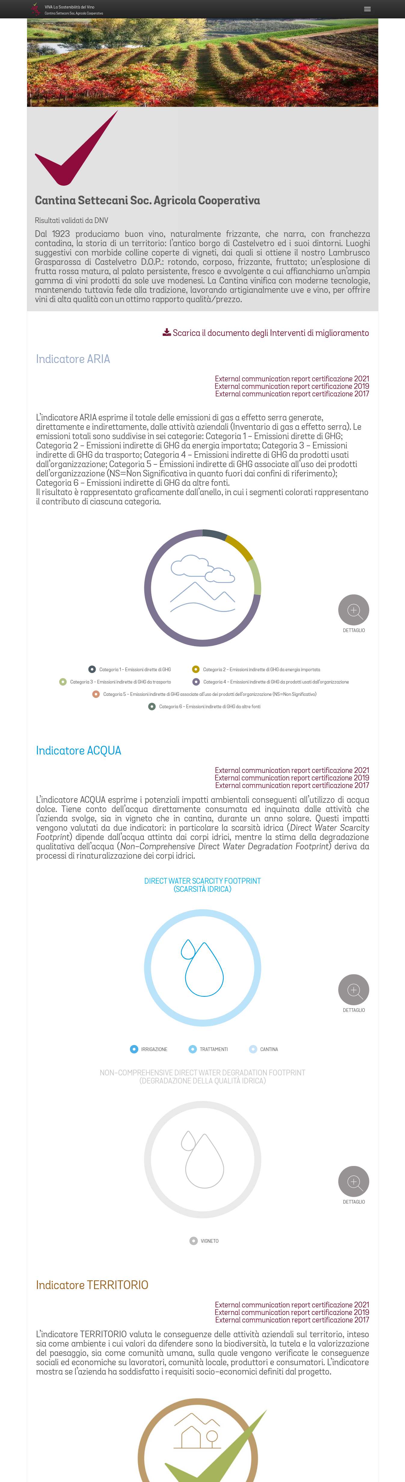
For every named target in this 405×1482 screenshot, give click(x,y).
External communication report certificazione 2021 (292, 379)
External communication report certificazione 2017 (292, 394)
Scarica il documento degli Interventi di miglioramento (266, 333)
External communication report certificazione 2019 (292, 387)
